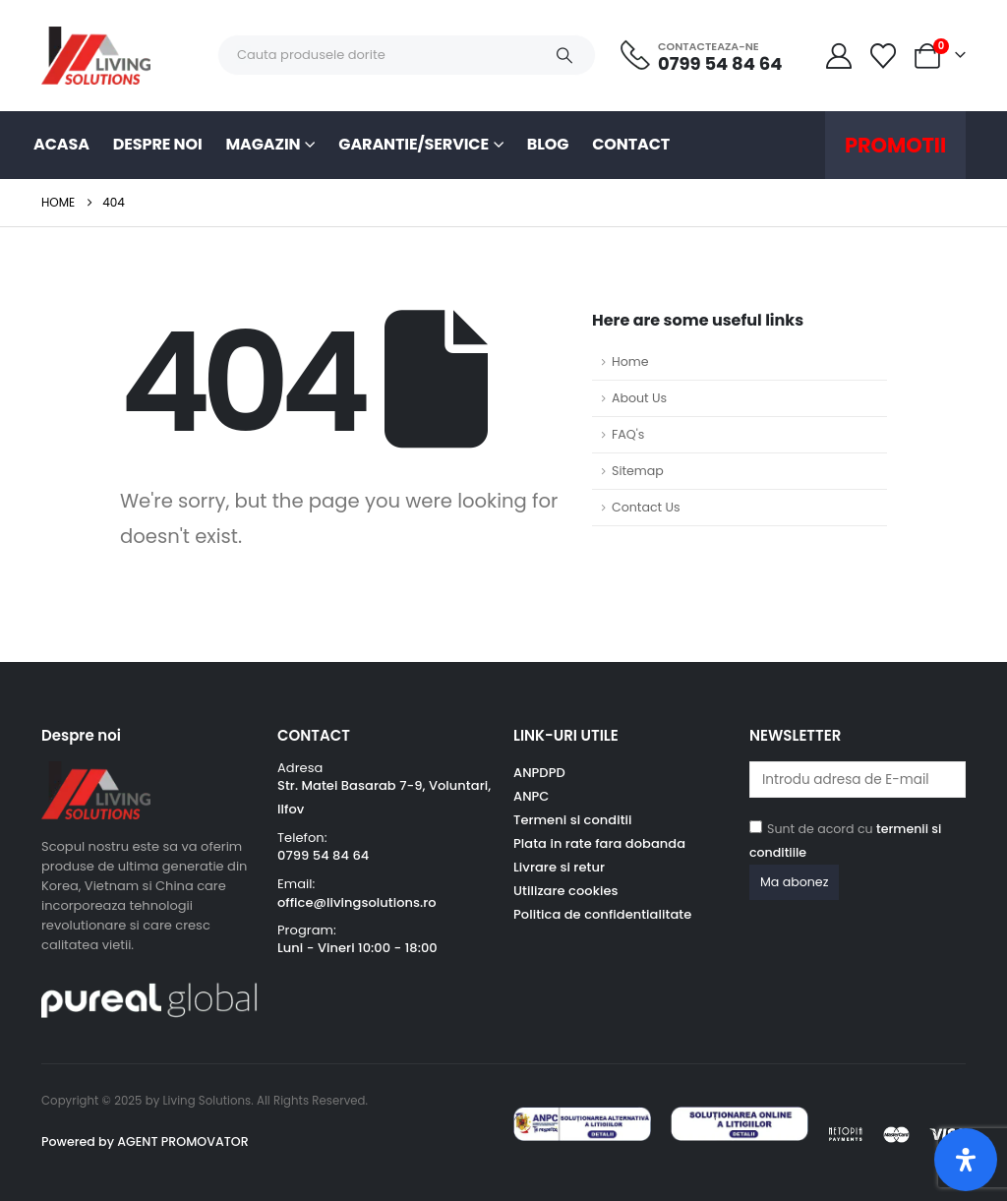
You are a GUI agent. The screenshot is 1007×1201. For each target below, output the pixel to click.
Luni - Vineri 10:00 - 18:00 (357, 947)
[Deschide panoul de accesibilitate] (965, 1159)
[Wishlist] (883, 56)
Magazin (263, 144)
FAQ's (628, 434)
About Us (639, 398)
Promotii (895, 145)
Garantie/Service (413, 144)
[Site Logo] (95, 56)
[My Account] (838, 56)
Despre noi (158, 144)
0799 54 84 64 (323, 855)
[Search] (564, 55)
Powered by (77, 1141)
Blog (547, 144)
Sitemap (638, 470)
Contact (631, 144)
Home (630, 361)
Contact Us (646, 507)
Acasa (61, 144)
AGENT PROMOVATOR (181, 1141)
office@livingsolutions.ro (357, 902)
